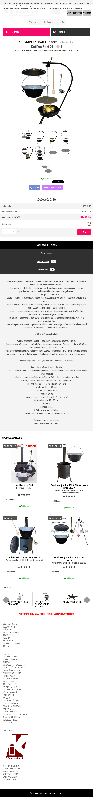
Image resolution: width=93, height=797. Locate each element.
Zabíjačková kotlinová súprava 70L (24, 557)
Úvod (20, 42)
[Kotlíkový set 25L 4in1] (46, 91)
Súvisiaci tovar (46, 261)
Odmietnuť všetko (74, 13)
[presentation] (23, 90)
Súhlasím (87, 13)
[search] (63, 22)
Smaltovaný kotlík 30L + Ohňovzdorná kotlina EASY (69, 486)
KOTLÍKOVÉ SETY (30, 42)
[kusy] (8, 231)
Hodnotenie (46, 269)
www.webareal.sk (56, 793)
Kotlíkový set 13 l (24, 485)
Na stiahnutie (46, 253)
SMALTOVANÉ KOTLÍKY (11, 769)
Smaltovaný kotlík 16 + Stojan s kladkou (69, 559)
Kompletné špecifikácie (46, 245)
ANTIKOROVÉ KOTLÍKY (11, 771)
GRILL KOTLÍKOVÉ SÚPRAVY (47, 42)
